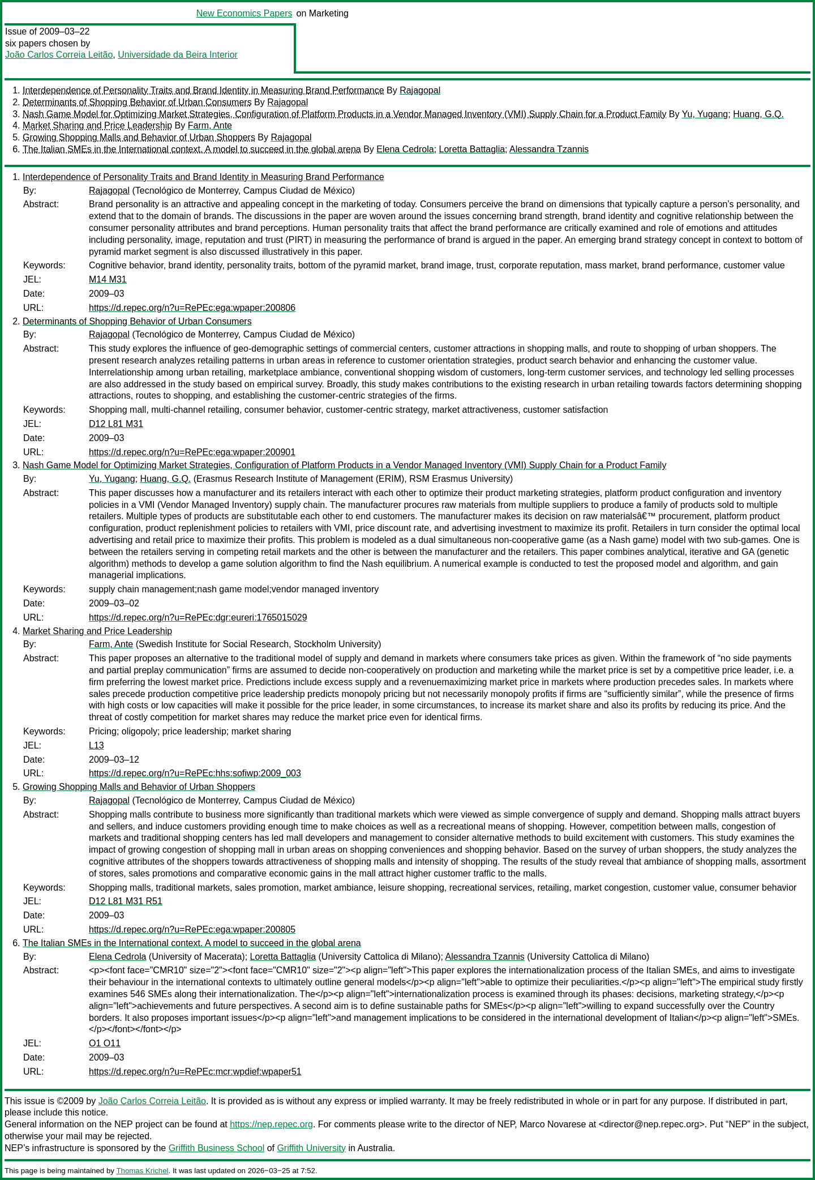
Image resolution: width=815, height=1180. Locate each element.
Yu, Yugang (705, 114)
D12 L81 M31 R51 (125, 901)
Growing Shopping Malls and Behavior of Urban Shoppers (139, 137)
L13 (96, 745)
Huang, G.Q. (758, 114)
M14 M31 (108, 279)
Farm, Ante (210, 125)
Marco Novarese (553, 1124)
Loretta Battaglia (472, 149)
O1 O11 (105, 1043)
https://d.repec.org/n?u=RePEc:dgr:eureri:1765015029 (198, 617)
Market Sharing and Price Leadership (97, 125)
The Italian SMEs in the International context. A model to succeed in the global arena (192, 149)
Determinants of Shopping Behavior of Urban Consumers (137, 102)
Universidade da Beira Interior (178, 54)
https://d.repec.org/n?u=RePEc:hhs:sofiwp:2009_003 (195, 773)
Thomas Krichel (142, 1170)
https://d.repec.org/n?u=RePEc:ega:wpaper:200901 (192, 452)
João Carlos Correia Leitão (59, 54)
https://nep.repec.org (271, 1124)
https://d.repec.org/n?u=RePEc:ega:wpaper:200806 (192, 308)
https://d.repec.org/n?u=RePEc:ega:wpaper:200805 (192, 929)
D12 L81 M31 (116, 424)
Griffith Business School (217, 1148)
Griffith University (311, 1148)
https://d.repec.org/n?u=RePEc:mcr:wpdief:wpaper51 (195, 1071)
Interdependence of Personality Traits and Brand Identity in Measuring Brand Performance (203, 90)
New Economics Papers (244, 13)
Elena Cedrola (405, 149)
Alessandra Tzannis (549, 149)
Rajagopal (420, 90)
